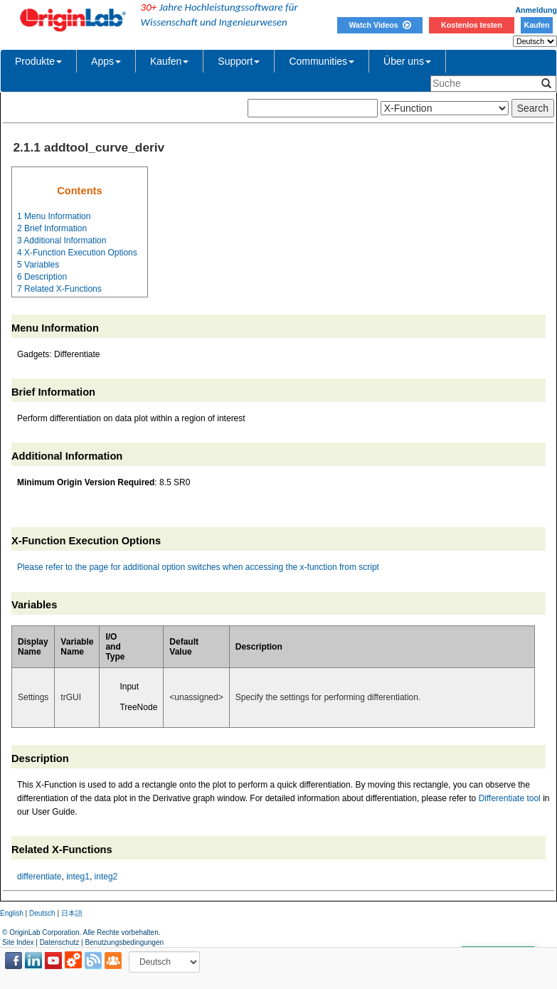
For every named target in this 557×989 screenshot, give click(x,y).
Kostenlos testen (471, 25)
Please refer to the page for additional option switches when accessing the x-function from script (198, 567)
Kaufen (536, 25)
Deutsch (42, 913)
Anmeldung (536, 10)
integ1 (78, 877)
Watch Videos (379, 25)
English (11, 913)
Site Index (17, 942)
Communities (321, 61)
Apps (106, 61)
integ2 (106, 877)
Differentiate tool (510, 798)
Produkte (38, 61)
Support (239, 61)
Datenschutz (60, 942)
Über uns (407, 61)
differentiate (39, 877)
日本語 (72, 913)
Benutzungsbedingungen (124, 942)
